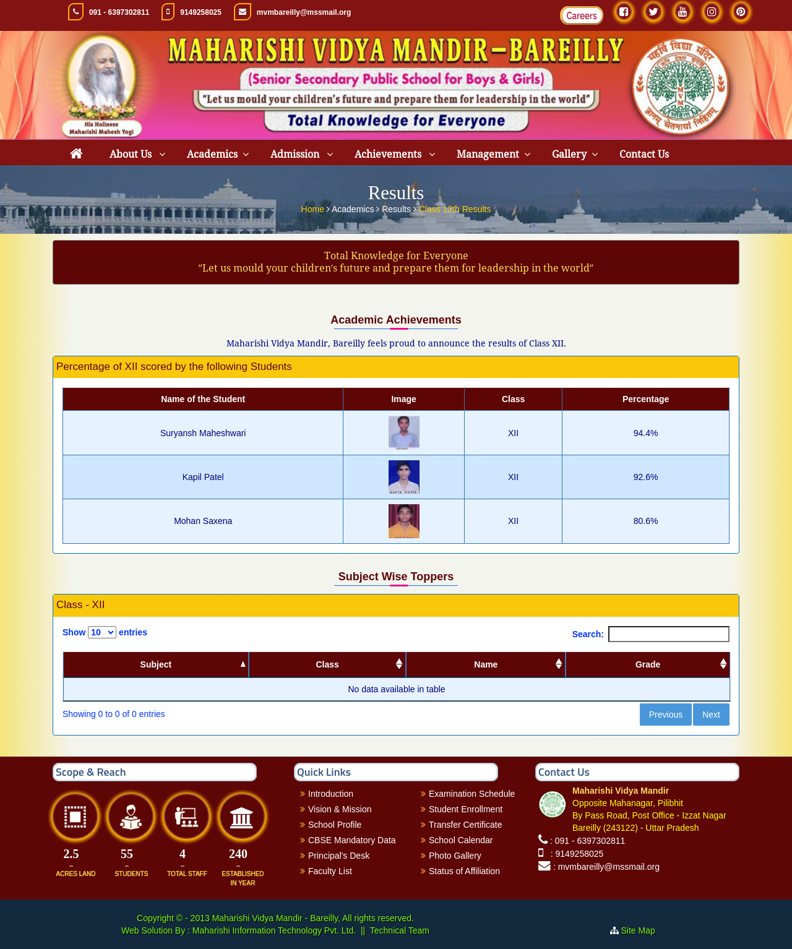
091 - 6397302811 (119, 12)
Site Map (643, 930)
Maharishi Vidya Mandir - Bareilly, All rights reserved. (313, 918)
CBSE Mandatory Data (352, 840)
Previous (665, 714)
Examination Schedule (472, 794)
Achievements (389, 154)
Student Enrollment (465, 809)
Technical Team (399, 930)
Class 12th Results (455, 207)
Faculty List (330, 871)
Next (711, 714)
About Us (132, 154)
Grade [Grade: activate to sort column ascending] (647, 664)
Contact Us (644, 154)
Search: (651, 634)
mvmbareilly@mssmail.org (304, 12)
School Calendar (461, 840)
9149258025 (201, 12)
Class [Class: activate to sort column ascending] (327, 664)
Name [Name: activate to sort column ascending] (485, 664)
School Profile (334, 825)
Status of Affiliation (464, 871)
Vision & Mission (339, 809)
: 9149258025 (574, 854)
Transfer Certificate (465, 825)
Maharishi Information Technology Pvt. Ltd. (273, 930)
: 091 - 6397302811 (587, 841)
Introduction (330, 794)
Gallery (569, 154)
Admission (296, 154)
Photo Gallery (455, 856)
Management (488, 154)
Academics (212, 154)
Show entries (104, 632)
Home (314, 207)
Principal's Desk (338, 856)
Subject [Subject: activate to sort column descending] (156, 664)
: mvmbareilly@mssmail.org (606, 867)
